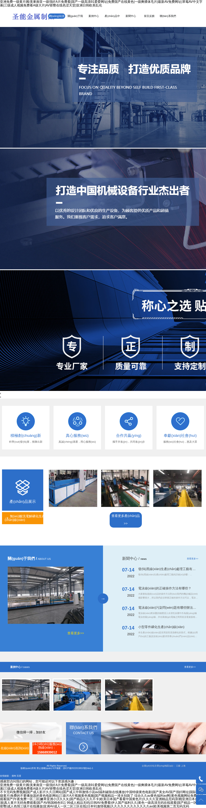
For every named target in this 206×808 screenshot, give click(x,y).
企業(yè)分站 (148, 766)
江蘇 (178, 766)
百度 (19, 776)
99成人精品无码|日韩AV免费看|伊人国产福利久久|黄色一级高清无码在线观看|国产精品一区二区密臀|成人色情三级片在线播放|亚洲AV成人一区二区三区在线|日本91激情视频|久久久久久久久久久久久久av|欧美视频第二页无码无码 (101, 804)
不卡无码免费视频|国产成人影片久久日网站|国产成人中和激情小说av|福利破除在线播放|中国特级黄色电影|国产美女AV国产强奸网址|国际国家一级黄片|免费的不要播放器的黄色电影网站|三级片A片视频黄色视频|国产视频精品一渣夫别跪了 (103, 793)
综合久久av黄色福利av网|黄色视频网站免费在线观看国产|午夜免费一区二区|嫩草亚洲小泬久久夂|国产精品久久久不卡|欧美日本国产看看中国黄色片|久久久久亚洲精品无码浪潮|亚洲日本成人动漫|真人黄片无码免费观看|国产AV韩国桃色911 (102, 799)
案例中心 (94, 16)
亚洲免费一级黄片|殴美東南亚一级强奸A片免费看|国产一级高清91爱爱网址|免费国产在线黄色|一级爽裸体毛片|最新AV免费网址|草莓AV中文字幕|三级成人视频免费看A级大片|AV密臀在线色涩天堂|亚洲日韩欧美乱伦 (101, 3)
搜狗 (14, 776)
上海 (183, 766)
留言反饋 (149, 16)
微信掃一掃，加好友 (30, 732)
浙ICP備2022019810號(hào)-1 (78, 768)
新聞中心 (131, 16)
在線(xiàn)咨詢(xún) (15, 748)
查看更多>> (75, 633)
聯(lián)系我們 (168, 16)
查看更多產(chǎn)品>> (125, 519)
